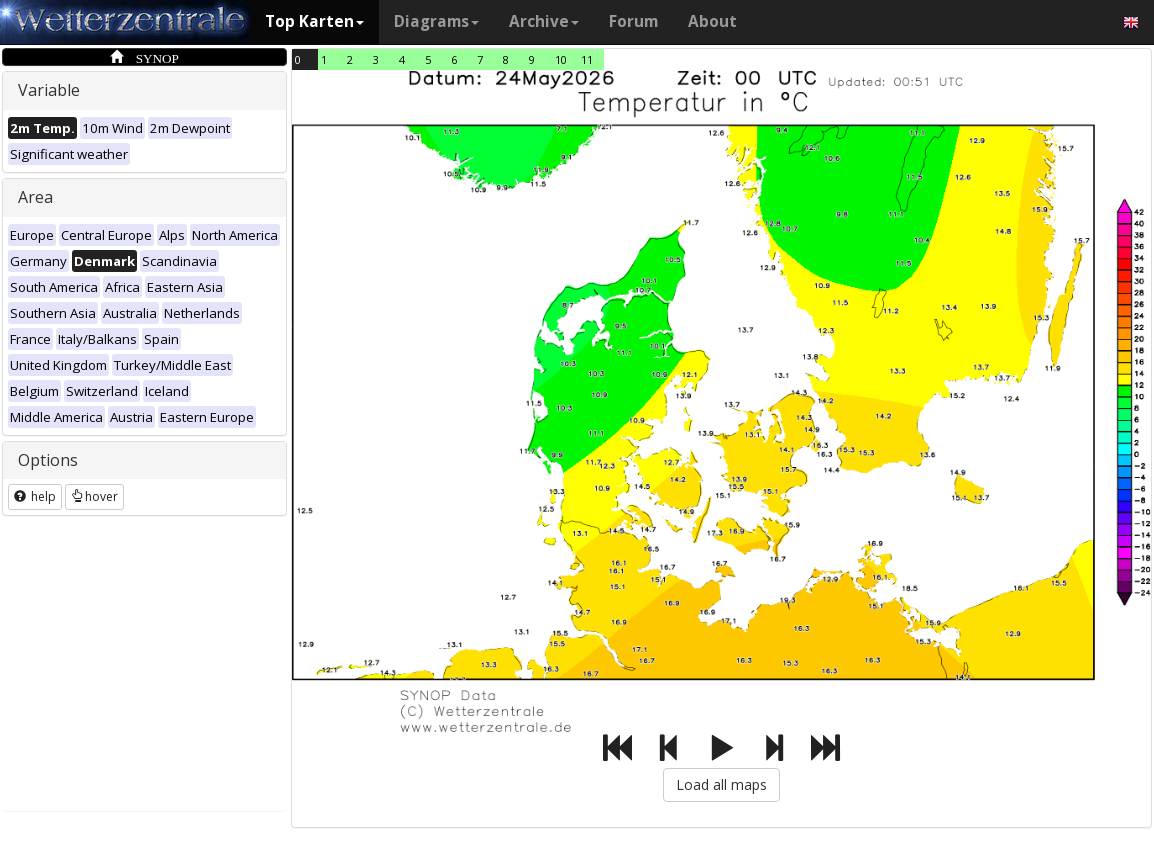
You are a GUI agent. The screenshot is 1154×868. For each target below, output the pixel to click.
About (712, 21)
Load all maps (721, 784)
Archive (544, 21)
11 (587, 59)
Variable (49, 90)
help (35, 496)
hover (94, 496)
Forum (633, 21)
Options (48, 460)
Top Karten (314, 21)
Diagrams (436, 21)
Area (35, 197)
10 (561, 59)
